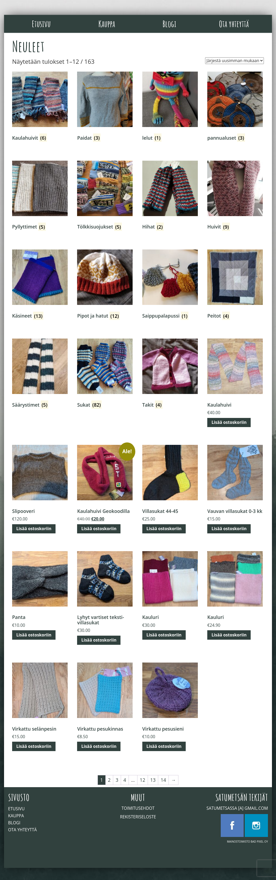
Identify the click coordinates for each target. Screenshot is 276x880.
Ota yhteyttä (234, 23)
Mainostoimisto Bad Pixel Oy (247, 841)
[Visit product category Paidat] (105, 107)
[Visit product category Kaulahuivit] (40, 107)
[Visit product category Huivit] (235, 196)
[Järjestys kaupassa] (234, 60)
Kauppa (106, 23)
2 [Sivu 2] (109, 780)
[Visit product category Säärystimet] (40, 374)
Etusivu (41, 23)
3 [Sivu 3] (117, 780)
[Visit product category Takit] (170, 374)
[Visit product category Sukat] (105, 374)
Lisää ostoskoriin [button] (229, 422)
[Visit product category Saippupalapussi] (170, 285)
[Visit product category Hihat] (170, 196)
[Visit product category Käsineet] (40, 285)
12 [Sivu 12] (142, 780)
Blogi (169, 23)
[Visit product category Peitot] (235, 285)
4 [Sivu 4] (124, 780)
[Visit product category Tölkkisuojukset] (105, 196)
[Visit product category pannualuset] (235, 107)
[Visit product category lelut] (170, 107)
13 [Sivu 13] (153, 780)
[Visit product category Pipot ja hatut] (105, 285)
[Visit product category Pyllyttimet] (40, 196)
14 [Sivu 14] (163, 780)
